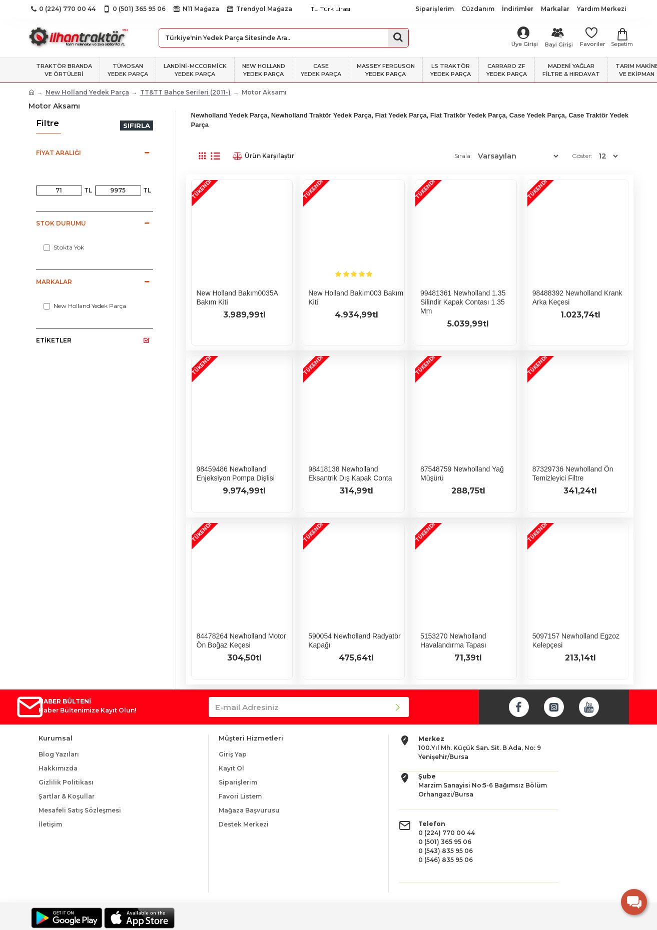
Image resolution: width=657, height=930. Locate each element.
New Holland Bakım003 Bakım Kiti (355, 297)
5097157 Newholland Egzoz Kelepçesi (575, 640)
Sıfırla (136, 126)
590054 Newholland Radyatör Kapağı (354, 640)
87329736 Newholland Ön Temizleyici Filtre (572, 473)
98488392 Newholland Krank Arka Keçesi (577, 297)
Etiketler (54, 340)
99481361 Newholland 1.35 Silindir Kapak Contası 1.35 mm (462, 302)
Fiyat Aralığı (58, 152)
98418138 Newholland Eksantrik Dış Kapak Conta (350, 473)
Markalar (54, 282)
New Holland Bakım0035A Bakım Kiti (237, 297)
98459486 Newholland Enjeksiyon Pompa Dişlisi (236, 473)
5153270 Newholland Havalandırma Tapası (453, 640)
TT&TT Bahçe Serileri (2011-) (185, 92)
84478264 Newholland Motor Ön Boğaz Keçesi (241, 640)
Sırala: (474, 156)
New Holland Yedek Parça (87, 92)
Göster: (583, 156)
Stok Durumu (61, 223)
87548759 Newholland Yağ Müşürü (462, 473)
